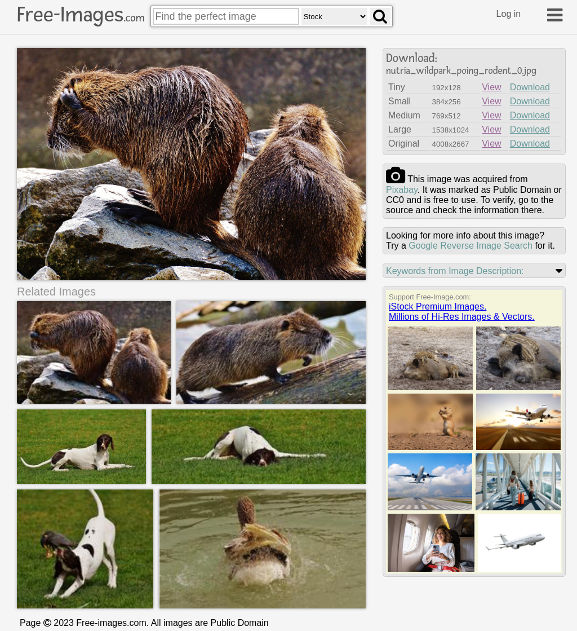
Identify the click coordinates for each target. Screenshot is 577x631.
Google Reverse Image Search (470, 245)
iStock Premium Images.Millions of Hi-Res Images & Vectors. (462, 311)
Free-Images (80, 15)
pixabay (402, 190)
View (491, 87)
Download (530, 87)
